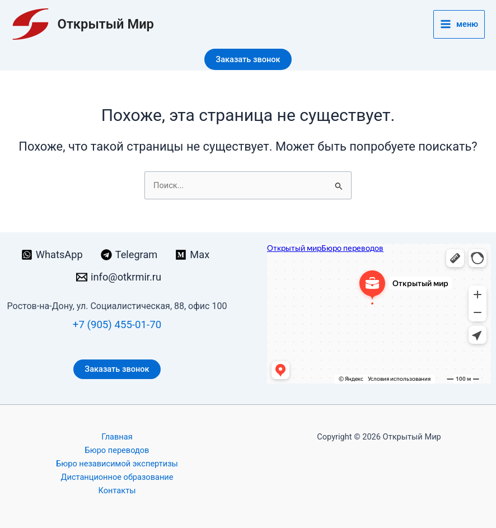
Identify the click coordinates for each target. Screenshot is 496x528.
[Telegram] (129, 255)
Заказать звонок (117, 369)
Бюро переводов (117, 450)
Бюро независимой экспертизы (117, 464)
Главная (116, 437)
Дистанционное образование (117, 477)
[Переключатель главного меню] (459, 24)
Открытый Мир (106, 24)
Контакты (117, 490)
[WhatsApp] (52, 255)
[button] (247, 60)
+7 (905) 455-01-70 (117, 325)
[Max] (192, 255)
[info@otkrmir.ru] (119, 277)
